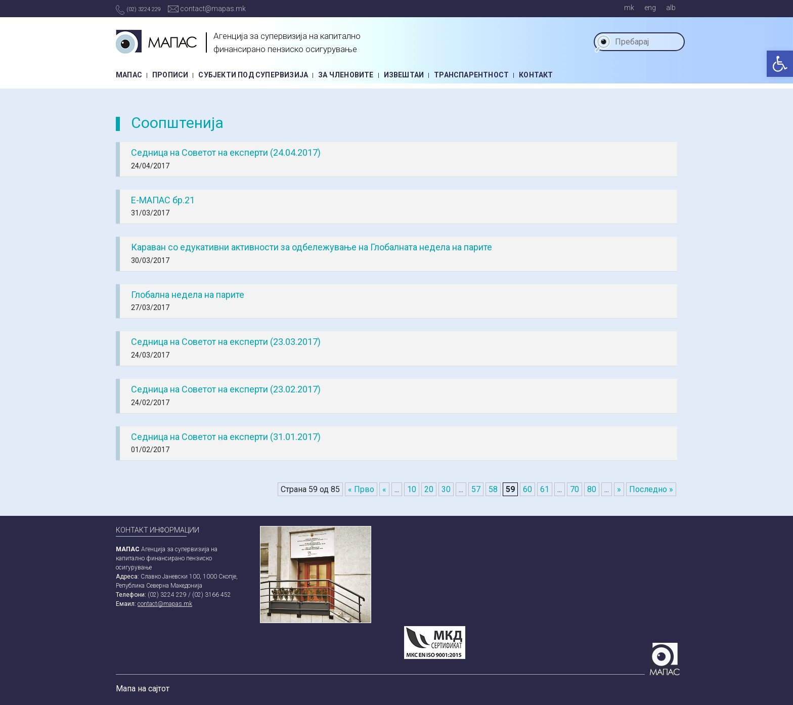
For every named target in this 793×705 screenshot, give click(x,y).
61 (544, 489)
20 (428, 489)
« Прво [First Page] (361, 489)
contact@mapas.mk (207, 9)
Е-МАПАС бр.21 (163, 200)
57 (475, 489)
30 (446, 489)
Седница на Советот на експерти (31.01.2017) (226, 436)
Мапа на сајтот (142, 688)
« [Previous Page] (384, 489)
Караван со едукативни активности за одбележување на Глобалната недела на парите (311, 247)
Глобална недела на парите (187, 294)
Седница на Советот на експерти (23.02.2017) (226, 389)
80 (591, 489)
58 (493, 489)
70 (574, 489)
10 (411, 489)
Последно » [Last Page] (651, 489)
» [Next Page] (619, 489)
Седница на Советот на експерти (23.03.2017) (226, 341)
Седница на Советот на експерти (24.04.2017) (226, 152)
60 (527, 489)
